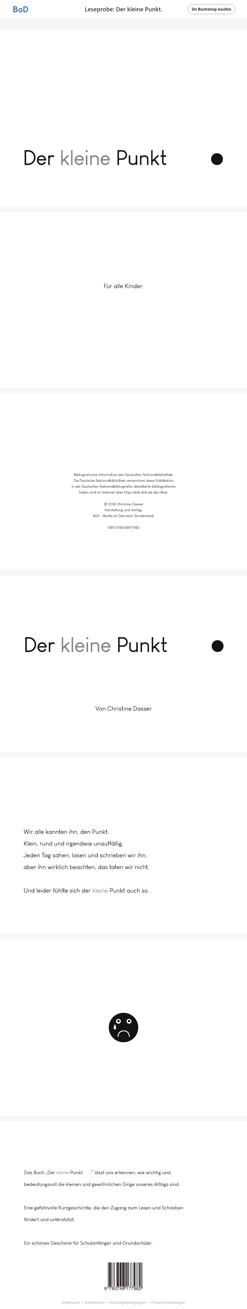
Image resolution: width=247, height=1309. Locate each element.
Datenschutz (95, 1302)
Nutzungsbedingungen (128, 1302)
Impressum (71, 1302)
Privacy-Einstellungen (168, 1302)
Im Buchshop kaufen (211, 9)
